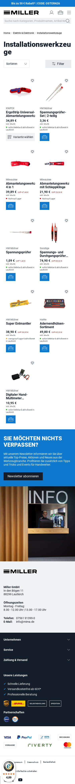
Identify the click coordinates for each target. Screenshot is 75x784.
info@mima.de (25, 621)
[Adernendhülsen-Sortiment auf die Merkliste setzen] (66, 291)
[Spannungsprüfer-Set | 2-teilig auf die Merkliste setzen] (66, 80)
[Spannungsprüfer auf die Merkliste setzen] (32, 220)
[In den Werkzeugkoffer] (44, 137)
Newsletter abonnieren (23, 476)
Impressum (17, 762)
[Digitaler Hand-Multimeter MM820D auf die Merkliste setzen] (32, 362)
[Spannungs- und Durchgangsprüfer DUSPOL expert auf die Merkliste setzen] (66, 220)
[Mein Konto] (51, 12)
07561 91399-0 (25, 618)
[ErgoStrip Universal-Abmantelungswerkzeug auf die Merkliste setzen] (32, 80)
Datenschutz (32, 762)
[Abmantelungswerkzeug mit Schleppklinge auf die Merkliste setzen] (66, 151)
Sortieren (16, 64)
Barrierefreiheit (49, 762)
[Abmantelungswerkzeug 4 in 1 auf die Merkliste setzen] (32, 151)
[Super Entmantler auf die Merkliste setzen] (32, 291)
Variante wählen (23, 137)
